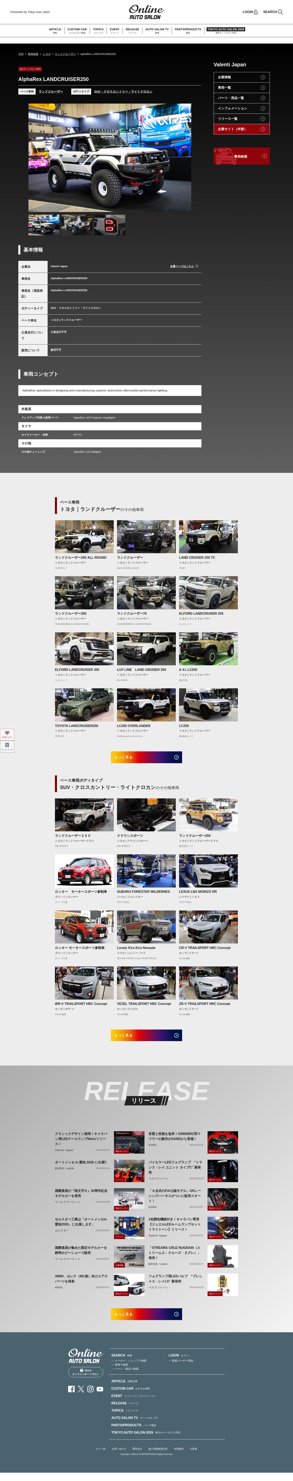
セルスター (62, 1236)
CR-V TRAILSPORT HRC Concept (205, 950)
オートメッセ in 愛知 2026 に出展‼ (80, 1168)
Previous (35, 158)
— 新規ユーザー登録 (181, 1369)
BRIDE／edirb (64, 1174)
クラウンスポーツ (130, 838)
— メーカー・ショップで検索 (128, 1369)
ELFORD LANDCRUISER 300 (77, 669)
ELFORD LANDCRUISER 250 (201, 613)
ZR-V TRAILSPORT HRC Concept (204, 1006)
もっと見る (128, 758)
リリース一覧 (227, 118)
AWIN (59, 1293)
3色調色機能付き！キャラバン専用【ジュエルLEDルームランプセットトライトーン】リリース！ (175, 1230)
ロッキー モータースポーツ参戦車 (81, 894)
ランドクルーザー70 (132, 613)
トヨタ (47, 54)
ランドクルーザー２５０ (73, 838)
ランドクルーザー (65, 54)
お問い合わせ (119, 1457)
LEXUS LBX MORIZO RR (198, 894)
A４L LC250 (188, 669)
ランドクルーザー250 (70, 613)
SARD (153, 1150)
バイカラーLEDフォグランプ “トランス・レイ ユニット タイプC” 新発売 (175, 1173)
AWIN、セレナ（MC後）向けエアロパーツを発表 (81, 1284)
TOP (21, 54)
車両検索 (33, 54)
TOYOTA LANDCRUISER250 (76, 726)
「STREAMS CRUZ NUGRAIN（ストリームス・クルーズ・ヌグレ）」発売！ (175, 1258)
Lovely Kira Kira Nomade (136, 950)
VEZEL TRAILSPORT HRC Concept (144, 1006)
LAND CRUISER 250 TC (197, 557)
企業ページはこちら (182, 266)
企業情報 (224, 77)
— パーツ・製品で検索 (125, 1377)
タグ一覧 (101, 1457)
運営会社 (137, 1457)
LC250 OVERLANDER (133, 726)
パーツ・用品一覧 (231, 98)
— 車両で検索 (119, 1373)
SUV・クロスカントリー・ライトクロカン (123, 91)
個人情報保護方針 (158, 1457)
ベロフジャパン (158, 1184)
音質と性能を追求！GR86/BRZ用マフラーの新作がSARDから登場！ (174, 1142)
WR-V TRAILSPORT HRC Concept (81, 1006)
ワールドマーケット (68, 1207)
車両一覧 (224, 87)
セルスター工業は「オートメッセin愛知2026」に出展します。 (81, 1227)
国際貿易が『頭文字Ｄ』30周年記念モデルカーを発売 (81, 1199)
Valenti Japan (64, 1155)
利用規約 (179, 1457)
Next (184, 158)
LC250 (184, 726)
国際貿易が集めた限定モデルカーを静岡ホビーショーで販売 (81, 1256)
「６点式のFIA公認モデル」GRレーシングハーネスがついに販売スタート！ (175, 1201)
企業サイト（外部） (232, 129)
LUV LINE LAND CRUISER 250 (141, 669)
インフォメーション (232, 108)
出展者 (193, 1457)
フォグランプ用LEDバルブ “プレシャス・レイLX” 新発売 (175, 1284)
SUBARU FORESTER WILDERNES (143, 894)
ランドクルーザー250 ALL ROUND (80, 557)
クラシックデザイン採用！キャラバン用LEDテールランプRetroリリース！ (81, 1144)
